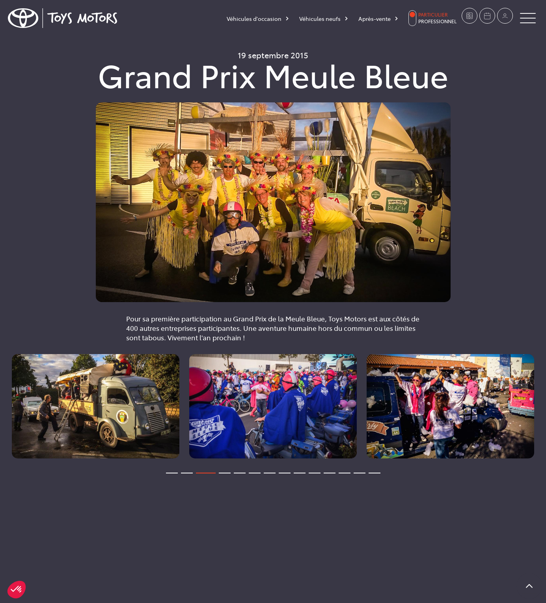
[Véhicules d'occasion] (258, 20)
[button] (16, 589)
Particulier (433, 14)
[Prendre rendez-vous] (487, 16)
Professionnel (437, 21)
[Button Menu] (528, 18)
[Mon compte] (505, 16)
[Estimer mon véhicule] (469, 16)
